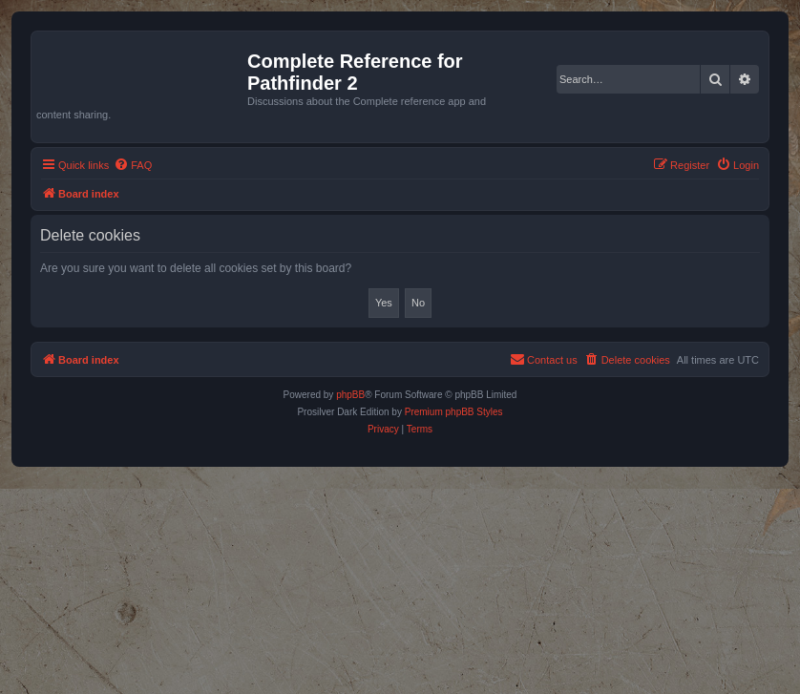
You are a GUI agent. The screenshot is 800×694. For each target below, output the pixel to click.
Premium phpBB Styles (454, 412)
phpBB (350, 394)
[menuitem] (133, 165)
